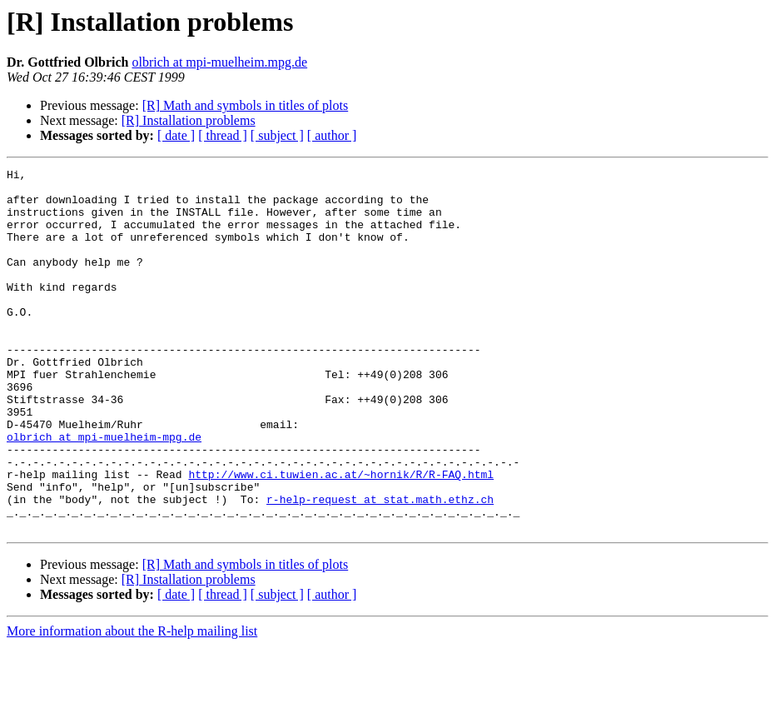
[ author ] (332, 135)
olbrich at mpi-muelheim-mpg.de (104, 491)
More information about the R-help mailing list (132, 703)
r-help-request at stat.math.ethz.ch (380, 566)
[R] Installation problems (189, 120)
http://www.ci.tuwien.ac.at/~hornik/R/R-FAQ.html (341, 536)
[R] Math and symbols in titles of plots (245, 105)
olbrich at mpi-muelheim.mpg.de (220, 62)
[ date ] (176, 135)
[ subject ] (277, 135)
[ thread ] (222, 135)
